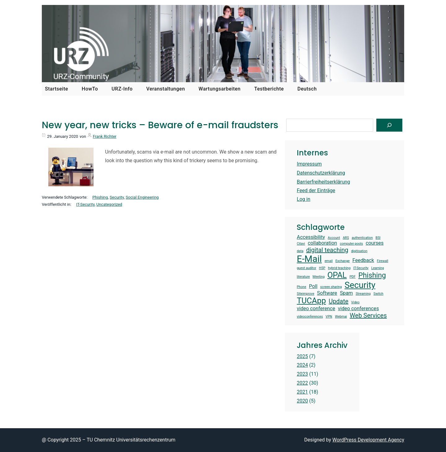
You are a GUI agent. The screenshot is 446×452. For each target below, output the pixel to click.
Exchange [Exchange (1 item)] (342, 261)
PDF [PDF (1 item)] (352, 277)
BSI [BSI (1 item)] (378, 238)
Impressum (309, 164)
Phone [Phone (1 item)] (301, 287)
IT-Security (85, 204)
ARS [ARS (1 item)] (346, 238)
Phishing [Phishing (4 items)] (372, 275)
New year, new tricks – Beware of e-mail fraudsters (160, 125)
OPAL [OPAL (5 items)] (337, 275)
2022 (302, 383)
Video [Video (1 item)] (355, 302)
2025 (302, 356)
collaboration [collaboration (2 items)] (322, 243)
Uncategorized (109, 204)
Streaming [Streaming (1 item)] (363, 294)
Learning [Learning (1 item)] (377, 268)
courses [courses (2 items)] (375, 243)
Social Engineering (142, 197)
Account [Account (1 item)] (334, 238)
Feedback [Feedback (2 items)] (363, 260)
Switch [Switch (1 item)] (378, 294)
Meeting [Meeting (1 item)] (319, 277)
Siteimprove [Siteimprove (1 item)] (305, 294)
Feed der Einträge (316, 190)
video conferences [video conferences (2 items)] (358, 308)
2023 (302, 374)
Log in (303, 199)
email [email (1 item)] (329, 261)
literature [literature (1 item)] (303, 277)
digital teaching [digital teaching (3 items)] (327, 250)
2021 (302, 392)
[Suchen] (389, 125)
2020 (302, 401)
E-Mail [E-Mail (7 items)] (309, 259)
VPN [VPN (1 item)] (329, 317)
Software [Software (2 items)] (327, 293)
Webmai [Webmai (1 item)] (341, 317)
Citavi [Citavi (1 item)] (301, 244)
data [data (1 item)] (300, 251)
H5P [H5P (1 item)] (322, 268)
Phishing (100, 197)
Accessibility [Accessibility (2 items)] (311, 237)
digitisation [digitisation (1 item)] (359, 251)
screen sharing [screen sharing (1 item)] (331, 287)
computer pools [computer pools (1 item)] (351, 244)
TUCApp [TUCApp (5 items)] (311, 300)
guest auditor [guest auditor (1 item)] (306, 268)
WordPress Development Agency (368, 440)
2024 (302, 365)
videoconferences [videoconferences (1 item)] (310, 317)
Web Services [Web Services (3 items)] (368, 315)
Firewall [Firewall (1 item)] (382, 261)
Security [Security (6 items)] (359, 285)
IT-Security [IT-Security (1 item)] (361, 268)
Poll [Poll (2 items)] (313, 286)
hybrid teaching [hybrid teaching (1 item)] (339, 268)
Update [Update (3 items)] (338, 301)
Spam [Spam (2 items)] (346, 293)
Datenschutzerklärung (321, 173)
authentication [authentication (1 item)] (362, 238)
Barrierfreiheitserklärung (323, 182)
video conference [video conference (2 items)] (316, 308)
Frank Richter (104, 136)
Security (117, 197)
